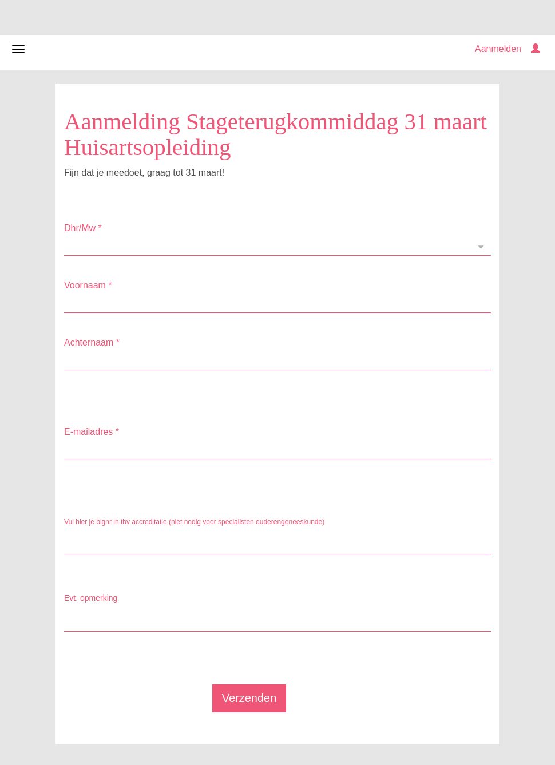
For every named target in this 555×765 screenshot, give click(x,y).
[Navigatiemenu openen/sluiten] (18, 49)
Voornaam (88, 285)
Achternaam (92, 342)
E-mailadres (91, 432)
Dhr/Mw (83, 228)
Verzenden (249, 698)
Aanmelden (498, 49)
